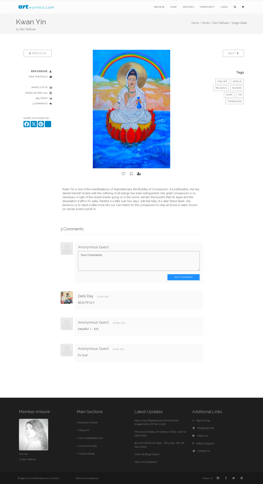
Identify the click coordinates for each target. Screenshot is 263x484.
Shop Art (84, 430)
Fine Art (222, 81)
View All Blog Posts (146, 454)
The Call (23, 454)
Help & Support (203, 443)
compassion (234, 101)
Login (224, 7)
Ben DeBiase (28, 29)
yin (240, 94)
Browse (159, 7)
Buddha (237, 88)
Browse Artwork (88, 422)
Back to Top (201, 420)
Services (188, 7)
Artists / (207, 22)
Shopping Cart (203, 428)
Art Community (88, 445)
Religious (221, 88)
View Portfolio (38, 76)
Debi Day (85, 296)
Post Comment (183, 277)
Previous (37, 53)
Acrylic (237, 81)
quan (229, 94)
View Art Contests (145, 461)
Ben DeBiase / (222, 22)
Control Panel (87, 453)
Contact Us (201, 450)
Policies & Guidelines (87, 478)
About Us (200, 435)
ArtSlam (55, 478)
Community (207, 7)
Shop (173, 7)
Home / (196, 22)
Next (233, 53)
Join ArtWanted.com (91, 438)
